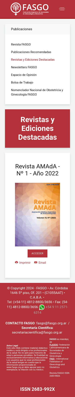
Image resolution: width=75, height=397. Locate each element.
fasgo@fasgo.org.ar (51, 323)
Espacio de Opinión (24, 75)
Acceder (37, 253)
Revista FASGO (21, 44)
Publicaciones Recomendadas (31, 52)
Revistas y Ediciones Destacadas (33, 59)
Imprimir (23, 262)
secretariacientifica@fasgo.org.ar (37, 332)
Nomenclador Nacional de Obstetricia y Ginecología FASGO (37, 92)
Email (40, 262)
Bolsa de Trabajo (22, 82)
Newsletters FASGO (24, 67)
